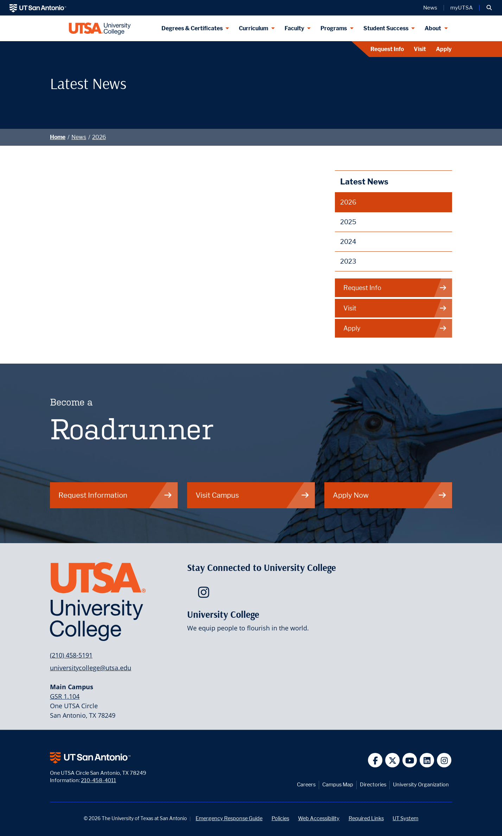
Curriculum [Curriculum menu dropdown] (253, 28)
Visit (420, 49)
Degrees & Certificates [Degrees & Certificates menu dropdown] (192, 28)
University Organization (421, 784)
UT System (405, 818)
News (78, 137)
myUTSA (461, 8)
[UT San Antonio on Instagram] (444, 760)
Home (57, 137)
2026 (99, 137)
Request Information (115, 495)
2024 (348, 241)
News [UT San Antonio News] (430, 8)
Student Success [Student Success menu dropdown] (385, 28)
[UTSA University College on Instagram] (205, 594)
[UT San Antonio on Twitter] (392, 760)
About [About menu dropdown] (433, 28)
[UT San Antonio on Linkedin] (427, 760)
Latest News (364, 181)
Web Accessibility (318, 818)
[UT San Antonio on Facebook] (375, 760)
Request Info (387, 49)
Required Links (366, 818)
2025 (348, 222)
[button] (489, 8)
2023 (348, 261)
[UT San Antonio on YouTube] (409, 760)
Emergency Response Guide (229, 818)
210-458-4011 (98, 780)
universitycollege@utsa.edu (90, 668)
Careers (306, 784)
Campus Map (337, 784)
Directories (373, 784)
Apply (444, 49)
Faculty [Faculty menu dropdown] (294, 28)
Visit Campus (253, 495)
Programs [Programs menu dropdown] (333, 28)
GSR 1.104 (65, 696)
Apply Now (390, 495)
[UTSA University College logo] (100, 28)
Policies (280, 818)
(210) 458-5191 (71, 655)
